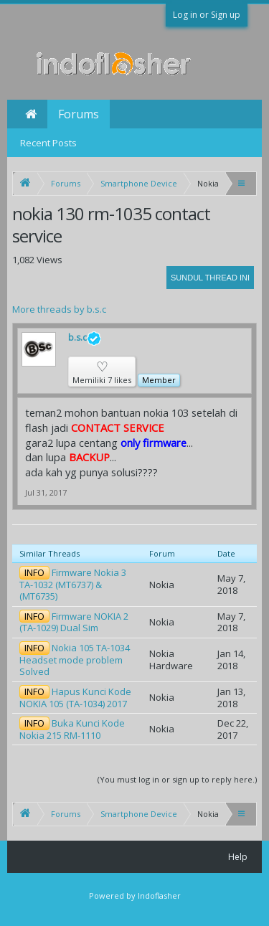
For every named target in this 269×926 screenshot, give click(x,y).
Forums (78, 114)
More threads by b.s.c (59, 309)
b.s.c (84, 338)
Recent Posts (48, 142)
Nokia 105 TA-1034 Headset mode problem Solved (74, 659)
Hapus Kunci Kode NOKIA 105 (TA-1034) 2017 (75, 697)
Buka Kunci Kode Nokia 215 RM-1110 (72, 729)
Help (237, 857)
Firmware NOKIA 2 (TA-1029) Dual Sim (73, 622)
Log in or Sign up (206, 15)
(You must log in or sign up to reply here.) (177, 779)
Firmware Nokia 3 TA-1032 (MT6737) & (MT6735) (72, 584)
